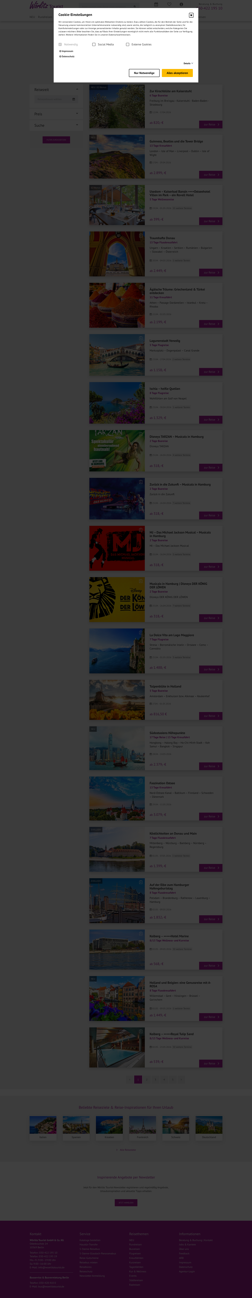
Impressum (66, 51)
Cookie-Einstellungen (75, 14)
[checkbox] (60, 44)
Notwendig (68, 44)
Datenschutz (66, 56)
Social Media (103, 44)
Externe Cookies (139, 44)
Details (187, 63)
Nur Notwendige (142, 72)
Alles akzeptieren (178, 72)
